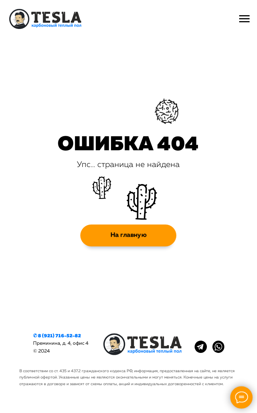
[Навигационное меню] (244, 19)
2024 (44, 351)
